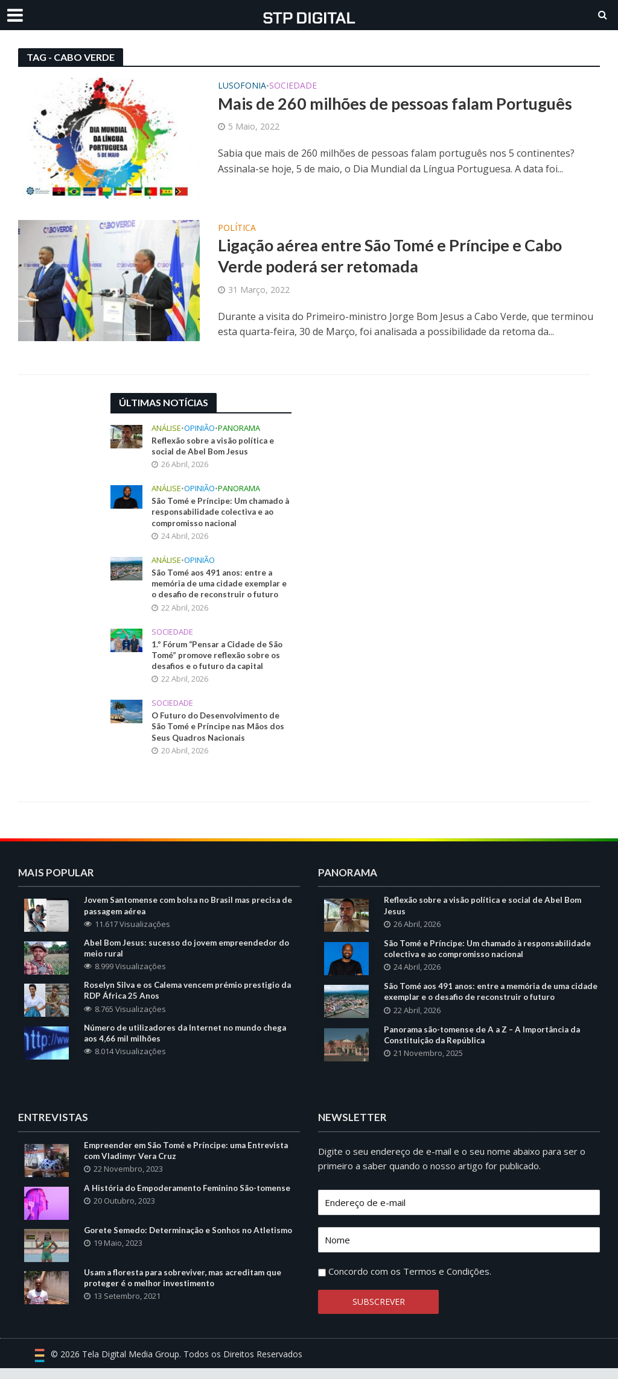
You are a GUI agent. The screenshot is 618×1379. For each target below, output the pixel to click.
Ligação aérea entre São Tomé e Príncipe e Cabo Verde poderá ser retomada (400, 257)
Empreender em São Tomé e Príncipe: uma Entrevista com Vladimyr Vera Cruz (189, 1161)
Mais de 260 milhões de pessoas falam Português (402, 104)
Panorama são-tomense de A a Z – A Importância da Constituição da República (487, 1045)
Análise (166, 428)
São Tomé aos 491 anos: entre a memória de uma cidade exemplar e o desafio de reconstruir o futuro (220, 586)
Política (237, 228)
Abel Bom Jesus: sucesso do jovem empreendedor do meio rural (189, 956)
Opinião (199, 428)
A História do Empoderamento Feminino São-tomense (175, 1205)
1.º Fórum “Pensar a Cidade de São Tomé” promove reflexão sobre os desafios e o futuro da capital (219, 659)
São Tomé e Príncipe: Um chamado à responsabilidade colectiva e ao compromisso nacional (219, 513)
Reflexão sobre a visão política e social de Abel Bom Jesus (215, 446)
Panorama (239, 428)
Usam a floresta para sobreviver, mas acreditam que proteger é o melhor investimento (187, 1294)
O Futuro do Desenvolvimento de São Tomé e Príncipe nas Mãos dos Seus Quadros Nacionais (220, 732)
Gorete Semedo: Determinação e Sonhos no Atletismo (172, 1250)
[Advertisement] (400, 468)
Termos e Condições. (447, 1282)
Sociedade (293, 86)
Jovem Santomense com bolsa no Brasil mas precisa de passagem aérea (186, 913)
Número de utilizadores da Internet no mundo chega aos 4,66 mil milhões (189, 1043)
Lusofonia (242, 86)
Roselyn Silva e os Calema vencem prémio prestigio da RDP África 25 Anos (191, 1000)
